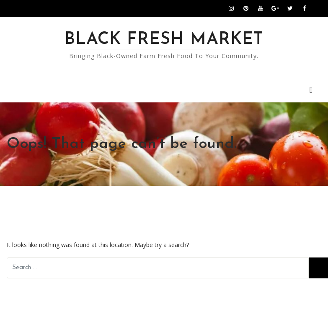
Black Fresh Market (164, 39)
